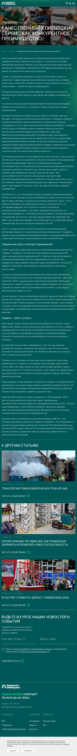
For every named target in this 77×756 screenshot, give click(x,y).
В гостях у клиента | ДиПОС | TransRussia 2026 (27, 611)
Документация (49, 721)
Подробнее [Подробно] (28, 751)
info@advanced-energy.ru (20, 707)
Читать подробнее (14, 501)
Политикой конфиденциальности (34, 668)
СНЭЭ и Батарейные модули (14, 729)
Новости (33, 725)
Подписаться (11, 677)
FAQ (44, 725)
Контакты (33, 729)
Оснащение (7, 725)
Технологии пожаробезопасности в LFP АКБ (38, 491)
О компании (34, 721)
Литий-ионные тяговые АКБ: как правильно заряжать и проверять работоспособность (32, 551)
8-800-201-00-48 (13, 703)
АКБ (3, 721)
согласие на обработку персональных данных (31, 665)
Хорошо (13, 751)
